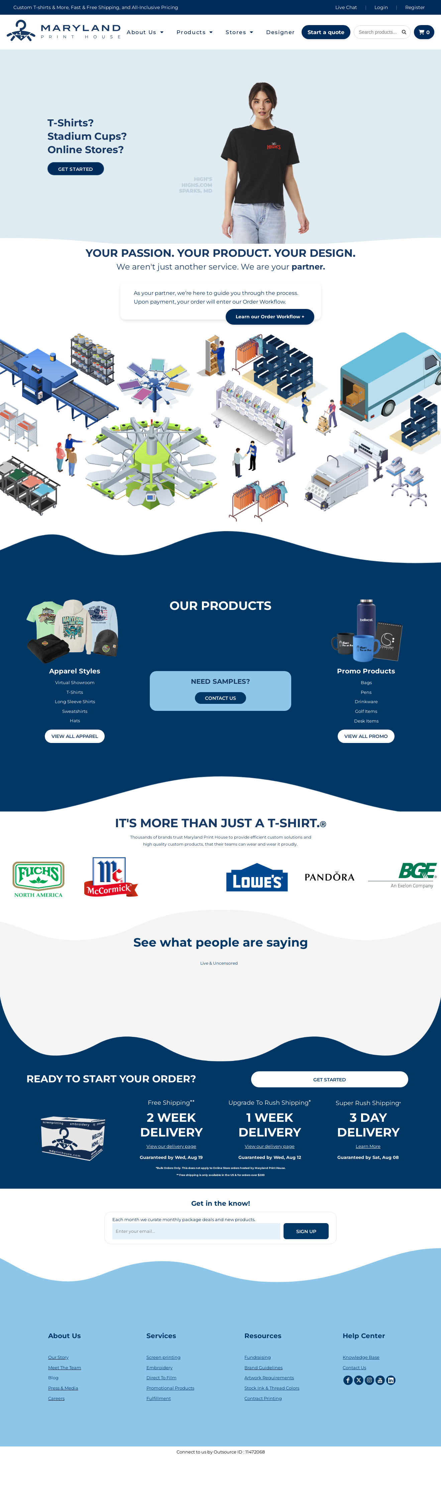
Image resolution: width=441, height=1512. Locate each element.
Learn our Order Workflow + (270, 317)
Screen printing (163, 1357)
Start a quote (326, 32)
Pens (366, 692)
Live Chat (346, 7)
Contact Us (354, 1367)
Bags (366, 682)
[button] (145, 32)
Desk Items (366, 721)
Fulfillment (158, 1398)
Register (415, 7)
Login (381, 7)
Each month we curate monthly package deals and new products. (183, 1219)
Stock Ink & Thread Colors (271, 1388)
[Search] (404, 32)
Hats (75, 720)
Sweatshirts (74, 711)
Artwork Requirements (269, 1377)
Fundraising (257, 1357)
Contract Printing (263, 1398)
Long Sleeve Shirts (75, 701)
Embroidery (159, 1367)
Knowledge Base (361, 1357)
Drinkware (366, 701)
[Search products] (382, 32)
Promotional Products (170, 1388)
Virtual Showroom (75, 682)
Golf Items (366, 711)
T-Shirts (75, 692)
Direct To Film (161, 1377)
